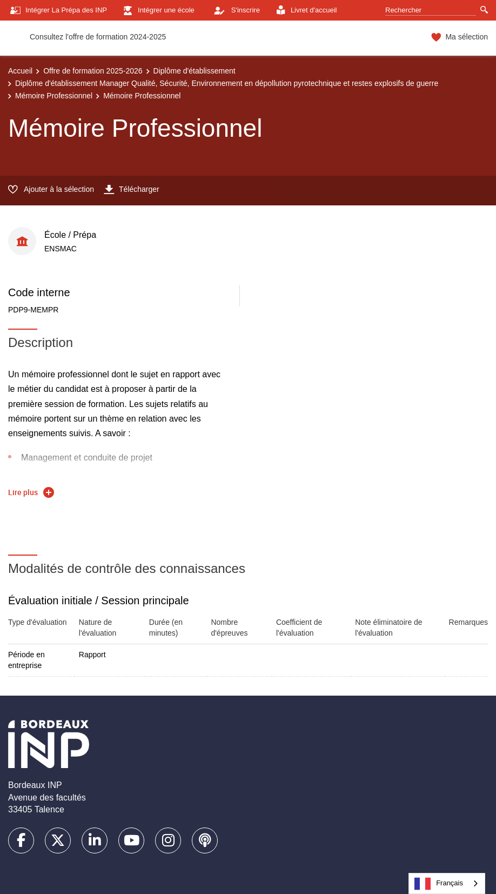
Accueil (20, 70)
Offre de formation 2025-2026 (92, 70)
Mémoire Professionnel (53, 95)
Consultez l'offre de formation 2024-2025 (98, 36)
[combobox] (446, 883)
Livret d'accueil (305, 10)
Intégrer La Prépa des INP (57, 10)
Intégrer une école (157, 10)
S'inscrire (234, 10)
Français (438, 883)
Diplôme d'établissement (194, 70)
